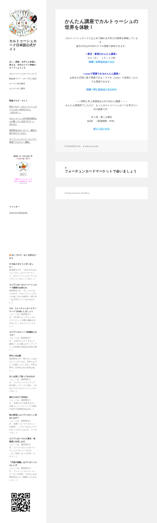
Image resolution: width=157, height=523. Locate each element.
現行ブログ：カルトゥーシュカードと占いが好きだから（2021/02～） (23, 110)
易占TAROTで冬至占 (18, 397)
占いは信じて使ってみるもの (22, 376)
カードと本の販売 (17, 84)
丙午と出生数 (15, 356)
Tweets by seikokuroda (18, 213)
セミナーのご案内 (17, 88)
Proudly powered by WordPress (77, 193)
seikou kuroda (91, 146)
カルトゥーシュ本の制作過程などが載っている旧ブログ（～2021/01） (23, 121)
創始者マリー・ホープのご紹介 (23, 79)
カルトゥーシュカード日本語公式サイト (23, 45)
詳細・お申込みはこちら (101, 62)
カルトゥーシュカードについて (23, 74)
